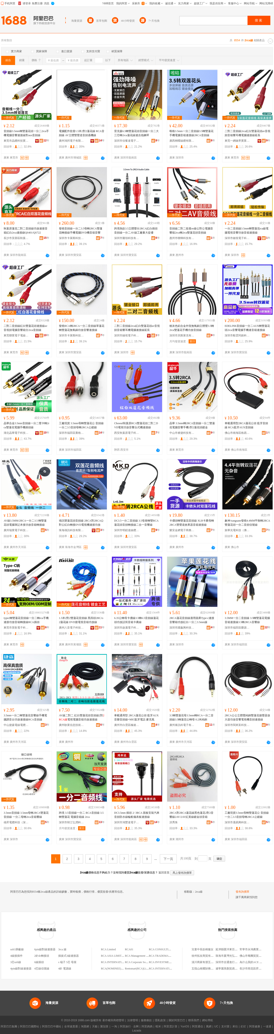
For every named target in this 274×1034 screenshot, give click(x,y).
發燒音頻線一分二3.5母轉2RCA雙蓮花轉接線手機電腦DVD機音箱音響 (80, 230)
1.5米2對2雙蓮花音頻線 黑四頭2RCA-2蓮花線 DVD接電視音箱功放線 (81, 620)
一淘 (114, 1026)
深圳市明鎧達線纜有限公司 (126, 530)
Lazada (136, 1030)
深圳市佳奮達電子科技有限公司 (126, 140)
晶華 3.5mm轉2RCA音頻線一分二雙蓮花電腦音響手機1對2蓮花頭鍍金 (192, 425)
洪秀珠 (173, 822)
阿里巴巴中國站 (51, 1026)
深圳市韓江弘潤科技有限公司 (71, 822)
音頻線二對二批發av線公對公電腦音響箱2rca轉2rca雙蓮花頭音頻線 (191, 230)
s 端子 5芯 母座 (67, 962)
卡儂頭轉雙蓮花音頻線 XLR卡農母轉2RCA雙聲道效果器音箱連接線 (191, 522)
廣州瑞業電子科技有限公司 (16, 530)
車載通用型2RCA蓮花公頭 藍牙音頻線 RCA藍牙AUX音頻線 (246, 425)
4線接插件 (16, 955)
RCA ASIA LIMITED (113, 955)
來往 (235, 1026)
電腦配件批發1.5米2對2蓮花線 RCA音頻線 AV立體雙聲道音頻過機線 (81, 133)
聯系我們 (193, 1020)
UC (216, 1026)
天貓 (94, 1026)
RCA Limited (108, 949)
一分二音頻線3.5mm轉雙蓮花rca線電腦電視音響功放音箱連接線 (247, 230)
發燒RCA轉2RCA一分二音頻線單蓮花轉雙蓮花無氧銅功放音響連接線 (81, 328)
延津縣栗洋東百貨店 (228, 949)
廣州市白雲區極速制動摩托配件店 (126, 725)
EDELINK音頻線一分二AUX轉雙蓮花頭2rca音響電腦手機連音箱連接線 (247, 328)
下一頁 (168, 859)
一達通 (267, 1026)
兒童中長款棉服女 (202, 949)
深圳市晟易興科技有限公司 (237, 822)
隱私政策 (160, 1020)
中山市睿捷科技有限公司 (182, 432)
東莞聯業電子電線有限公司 (16, 335)
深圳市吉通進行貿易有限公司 (233, 962)
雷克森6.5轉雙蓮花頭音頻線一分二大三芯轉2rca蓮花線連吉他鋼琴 (136, 133)
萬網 (208, 1026)
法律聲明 (132, 1020)
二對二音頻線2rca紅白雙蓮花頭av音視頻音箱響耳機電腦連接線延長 (247, 133)
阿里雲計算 (170, 1026)
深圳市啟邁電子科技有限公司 (126, 627)
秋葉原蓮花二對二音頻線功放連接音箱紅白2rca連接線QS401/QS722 (25, 230)
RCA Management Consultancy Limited (147, 955)
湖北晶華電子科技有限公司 (16, 432)
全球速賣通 (71, 1026)
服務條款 (146, 1020)
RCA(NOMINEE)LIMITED (116, 968)
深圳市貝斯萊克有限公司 (182, 335)
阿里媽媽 (147, 1026)
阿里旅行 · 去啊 (129, 1026)
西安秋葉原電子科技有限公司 (126, 432)
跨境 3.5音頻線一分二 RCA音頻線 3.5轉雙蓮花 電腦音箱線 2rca (81, 814)
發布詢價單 (242, 891)
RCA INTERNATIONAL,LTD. (166, 968)
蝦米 (158, 1026)
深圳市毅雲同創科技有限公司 (237, 335)
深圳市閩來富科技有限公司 (237, 725)
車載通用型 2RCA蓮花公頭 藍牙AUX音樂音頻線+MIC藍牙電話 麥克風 (136, 717)
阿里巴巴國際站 (29, 1026)
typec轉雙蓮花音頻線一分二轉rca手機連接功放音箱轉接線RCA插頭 (26, 620)
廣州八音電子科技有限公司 (71, 627)
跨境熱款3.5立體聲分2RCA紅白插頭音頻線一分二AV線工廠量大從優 (136, 230)
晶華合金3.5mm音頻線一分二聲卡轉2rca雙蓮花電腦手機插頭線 (26, 425)
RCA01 (129, 949)
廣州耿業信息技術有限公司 (71, 725)
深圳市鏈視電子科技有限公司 (237, 238)
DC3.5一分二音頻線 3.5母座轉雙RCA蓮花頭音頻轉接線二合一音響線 (136, 522)
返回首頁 (163, 872)
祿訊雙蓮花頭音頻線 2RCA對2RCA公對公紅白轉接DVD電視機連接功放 (81, 522)
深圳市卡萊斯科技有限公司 (71, 238)
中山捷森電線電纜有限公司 (16, 725)
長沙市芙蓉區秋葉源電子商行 (16, 238)
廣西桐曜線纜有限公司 (182, 140)
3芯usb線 (15, 962)
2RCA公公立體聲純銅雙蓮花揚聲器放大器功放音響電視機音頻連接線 (247, 717)
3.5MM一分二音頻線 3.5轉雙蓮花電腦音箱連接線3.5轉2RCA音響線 (247, 620)
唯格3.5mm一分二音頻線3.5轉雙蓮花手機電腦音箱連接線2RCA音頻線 (191, 133)
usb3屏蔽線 (17, 949)
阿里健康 (254, 1026)
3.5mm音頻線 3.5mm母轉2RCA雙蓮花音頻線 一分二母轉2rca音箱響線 (26, 814)
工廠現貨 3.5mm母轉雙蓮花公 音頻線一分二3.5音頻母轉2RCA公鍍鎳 (81, 425)
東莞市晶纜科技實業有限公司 (16, 140)
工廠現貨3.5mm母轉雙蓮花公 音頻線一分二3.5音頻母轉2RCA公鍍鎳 (247, 814)
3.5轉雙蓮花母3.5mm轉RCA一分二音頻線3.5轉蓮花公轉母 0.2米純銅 (191, 717)
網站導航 (207, 1020)
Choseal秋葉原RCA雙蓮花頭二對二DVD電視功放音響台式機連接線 (136, 425)
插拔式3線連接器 (68, 955)
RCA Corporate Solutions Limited (143, 962)
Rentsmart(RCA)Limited (138, 968)
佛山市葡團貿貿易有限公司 (256, 955)
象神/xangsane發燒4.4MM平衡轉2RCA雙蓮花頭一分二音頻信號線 (247, 522)
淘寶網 (85, 1026)
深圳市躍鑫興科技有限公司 (182, 627)
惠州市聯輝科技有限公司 (182, 238)
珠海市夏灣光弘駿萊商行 (231, 955)
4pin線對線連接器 (21, 968)
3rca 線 (62, 949)
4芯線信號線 (41, 968)
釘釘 (243, 1026)
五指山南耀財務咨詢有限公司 (209, 968)
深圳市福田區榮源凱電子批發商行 (237, 627)
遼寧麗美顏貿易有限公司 (231, 968)
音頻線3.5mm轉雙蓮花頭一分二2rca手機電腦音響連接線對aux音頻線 (26, 133)
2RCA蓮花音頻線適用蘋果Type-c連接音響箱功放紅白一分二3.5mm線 (191, 620)
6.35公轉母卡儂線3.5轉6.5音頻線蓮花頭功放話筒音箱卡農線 (136, 620)
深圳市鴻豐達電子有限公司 (126, 822)
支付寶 (225, 1026)
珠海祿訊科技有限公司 (71, 530)
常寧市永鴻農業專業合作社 (256, 949)
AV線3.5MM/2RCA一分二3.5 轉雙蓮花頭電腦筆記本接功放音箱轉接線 (25, 522)
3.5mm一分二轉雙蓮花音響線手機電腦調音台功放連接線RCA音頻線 (25, 717)
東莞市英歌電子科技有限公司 (16, 627)
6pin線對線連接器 (44, 949)
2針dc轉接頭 (41, 955)
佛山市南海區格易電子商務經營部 (237, 432)
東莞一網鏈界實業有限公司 (237, 140)
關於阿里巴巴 (177, 1020)
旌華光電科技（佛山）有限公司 (237, 530)
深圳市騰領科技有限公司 (126, 238)
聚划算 (104, 1026)
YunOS (184, 1026)
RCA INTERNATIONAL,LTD (118, 962)
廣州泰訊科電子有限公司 (182, 725)
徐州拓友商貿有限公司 (205, 955)
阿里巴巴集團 (9, 1026)
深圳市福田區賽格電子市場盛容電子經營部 (71, 432)
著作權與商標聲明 (113, 1020)
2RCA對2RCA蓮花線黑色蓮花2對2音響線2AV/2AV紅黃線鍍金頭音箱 (191, 814)
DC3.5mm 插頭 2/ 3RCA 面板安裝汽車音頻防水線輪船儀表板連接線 (136, 814)
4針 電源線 (64, 968)
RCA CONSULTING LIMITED (166, 949)
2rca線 (199, 891)
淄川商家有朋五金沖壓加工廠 (209, 962)
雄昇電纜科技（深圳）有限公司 (16, 822)
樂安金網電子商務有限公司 (182, 530)
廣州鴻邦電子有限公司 (71, 140)
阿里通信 (197, 1026)
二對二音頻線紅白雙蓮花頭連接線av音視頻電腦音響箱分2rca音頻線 (25, 328)
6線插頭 (39, 962)
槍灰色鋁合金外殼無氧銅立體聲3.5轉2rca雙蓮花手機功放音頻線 (191, 328)
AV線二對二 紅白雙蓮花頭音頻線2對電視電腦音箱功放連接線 (81, 717)
